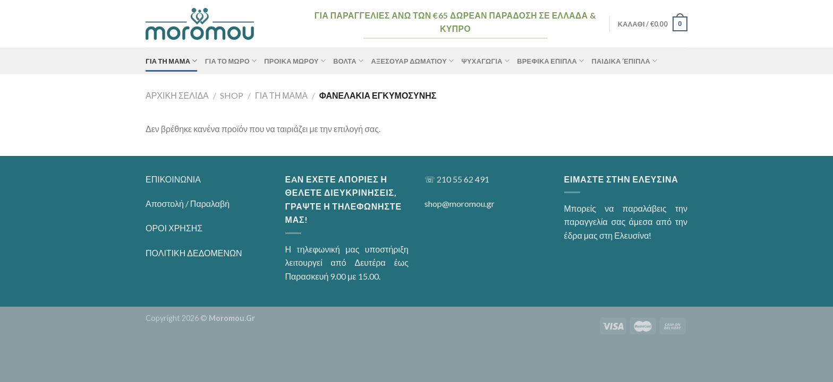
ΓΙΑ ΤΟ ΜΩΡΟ (231, 61)
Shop (231, 95)
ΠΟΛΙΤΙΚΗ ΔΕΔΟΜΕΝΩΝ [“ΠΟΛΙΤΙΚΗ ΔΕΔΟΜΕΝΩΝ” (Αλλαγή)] (194, 253)
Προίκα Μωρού (295, 61)
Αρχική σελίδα (177, 95)
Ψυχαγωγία (485, 61)
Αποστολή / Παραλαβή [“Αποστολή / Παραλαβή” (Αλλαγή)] (188, 203)
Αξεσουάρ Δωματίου (412, 61)
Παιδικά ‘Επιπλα (625, 61)
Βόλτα (348, 61)
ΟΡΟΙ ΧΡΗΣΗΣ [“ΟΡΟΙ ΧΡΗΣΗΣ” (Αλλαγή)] (174, 228)
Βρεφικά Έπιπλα (550, 61)
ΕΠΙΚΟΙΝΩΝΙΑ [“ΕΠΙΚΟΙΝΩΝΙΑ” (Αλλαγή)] (173, 179)
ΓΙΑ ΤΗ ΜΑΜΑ (172, 61)
